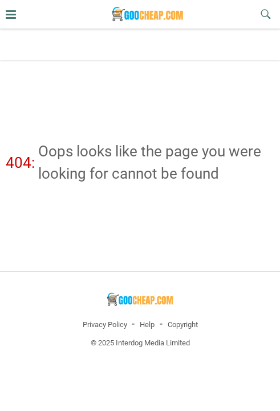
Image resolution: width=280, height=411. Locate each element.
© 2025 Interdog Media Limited (140, 343)
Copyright (183, 324)
